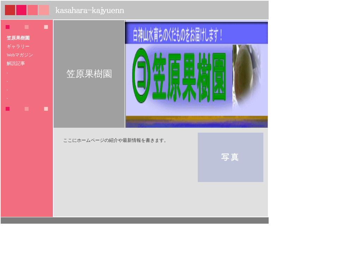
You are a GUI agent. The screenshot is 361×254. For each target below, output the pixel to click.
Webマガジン (20, 55)
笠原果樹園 (18, 38)
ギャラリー (18, 46)
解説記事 (16, 63)
